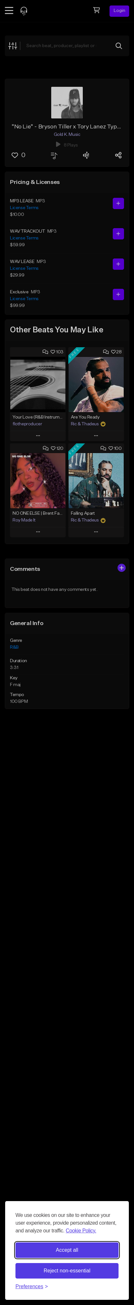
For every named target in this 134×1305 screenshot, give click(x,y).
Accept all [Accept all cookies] (67, 1250)
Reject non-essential (67, 1270)
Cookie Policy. (81, 1230)
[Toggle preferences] (31, 1287)
